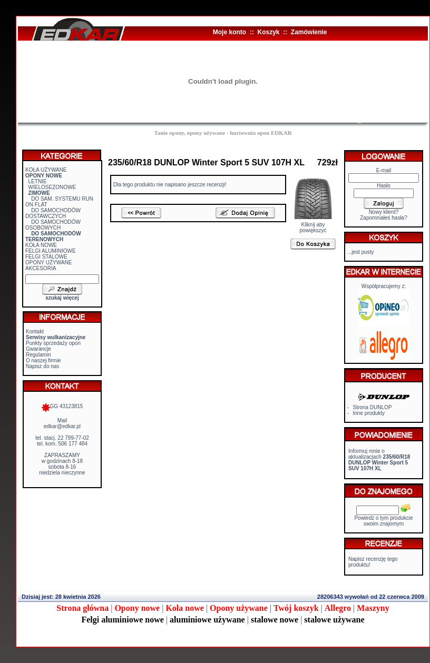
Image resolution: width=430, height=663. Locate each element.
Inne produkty (369, 413)
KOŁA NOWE (41, 245)
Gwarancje (38, 349)
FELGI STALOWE (46, 257)
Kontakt (35, 331)
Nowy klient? (384, 212)
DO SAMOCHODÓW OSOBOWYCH (53, 225)
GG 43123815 (62, 406)
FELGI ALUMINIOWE (50, 251)
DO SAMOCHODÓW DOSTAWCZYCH (53, 213)
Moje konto (229, 32)
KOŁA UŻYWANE (46, 170)
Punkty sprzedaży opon (53, 343)
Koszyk (268, 32)
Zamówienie (309, 32)
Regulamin (38, 355)
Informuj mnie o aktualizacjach (379, 459)
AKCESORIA (40, 268)
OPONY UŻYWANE (48, 262)
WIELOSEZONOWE (52, 187)
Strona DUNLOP (372, 407)
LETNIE (37, 181)
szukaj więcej (62, 298)
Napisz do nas (42, 366)
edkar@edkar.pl (62, 426)
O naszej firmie (43, 360)
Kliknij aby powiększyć (313, 225)
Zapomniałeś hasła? (383, 218)
